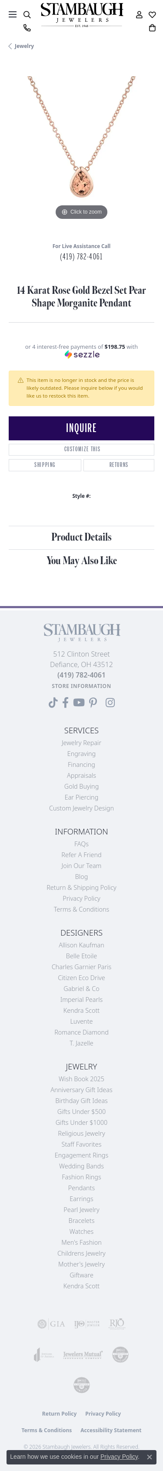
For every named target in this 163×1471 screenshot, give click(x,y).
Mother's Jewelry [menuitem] (81, 1264)
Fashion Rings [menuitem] (81, 1177)
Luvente (81, 1021)
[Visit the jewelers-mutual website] (83, 1354)
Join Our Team (82, 865)
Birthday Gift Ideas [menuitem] (81, 1100)
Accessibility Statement (110, 1430)
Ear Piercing (82, 797)
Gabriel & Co (81, 988)
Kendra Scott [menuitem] (81, 1286)
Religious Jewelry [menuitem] (81, 1133)
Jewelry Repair (81, 743)
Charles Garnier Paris (82, 967)
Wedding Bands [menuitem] (81, 1166)
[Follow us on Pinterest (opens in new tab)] (93, 703)
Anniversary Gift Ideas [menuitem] (81, 1090)
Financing (81, 764)
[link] (27, 27)
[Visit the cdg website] (120, 1354)
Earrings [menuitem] (81, 1199)
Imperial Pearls (81, 999)
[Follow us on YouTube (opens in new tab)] (79, 703)
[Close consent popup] (149, 1457)
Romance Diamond (81, 1032)
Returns (119, 465)
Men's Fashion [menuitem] (81, 1242)
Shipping (45, 465)
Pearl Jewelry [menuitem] (81, 1209)
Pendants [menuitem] (81, 1188)
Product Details (81, 537)
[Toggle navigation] (12, 14)
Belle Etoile (81, 956)
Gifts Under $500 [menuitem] (81, 1111)
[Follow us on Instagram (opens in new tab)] (110, 703)
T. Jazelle (81, 1043)
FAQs (81, 844)
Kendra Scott (81, 1010)
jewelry (24, 46)
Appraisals (81, 775)
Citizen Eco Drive (81, 978)
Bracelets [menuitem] (82, 1220)
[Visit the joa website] (44, 1354)
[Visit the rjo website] (117, 1324)
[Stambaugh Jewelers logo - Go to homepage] (82, 15)
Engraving (81, 753)
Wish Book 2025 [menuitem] (81, 1079)
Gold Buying (81, 786)
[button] (27, 14)
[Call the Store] (81, 675)
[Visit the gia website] (51, 1324)
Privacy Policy (81, 898)
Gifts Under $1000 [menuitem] (82, 1122)
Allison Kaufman (81, 945)
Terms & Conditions (82, 909)
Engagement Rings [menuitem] (81, 1155)
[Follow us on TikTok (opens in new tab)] (53, 703)
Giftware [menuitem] (81, 1275)
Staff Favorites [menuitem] (82, 1144)
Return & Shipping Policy (81, 887)
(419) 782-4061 (81, 256)
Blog (81, 876)
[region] (81, 149)
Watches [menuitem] (81, 1231)
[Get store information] (81, 686)
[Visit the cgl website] (81, 1385)
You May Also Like (82, 561)
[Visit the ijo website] (87, 1324)
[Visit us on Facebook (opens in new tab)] (65, 703)
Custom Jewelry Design (81, 808)
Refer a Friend (81, 855)
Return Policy (59, 1413)
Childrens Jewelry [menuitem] (81, 1253)
